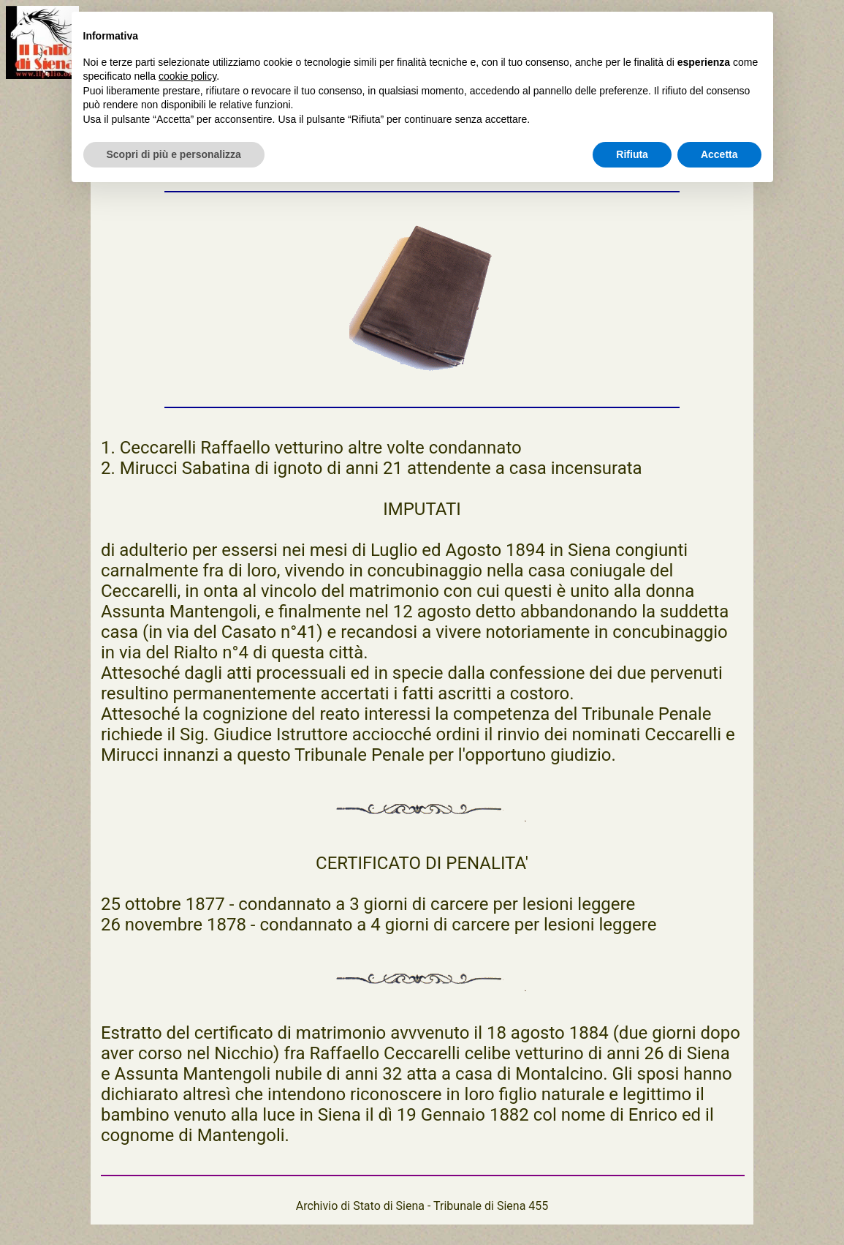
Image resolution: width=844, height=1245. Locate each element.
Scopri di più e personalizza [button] (174, 154)
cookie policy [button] (187, 76)
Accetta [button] (719, 154)
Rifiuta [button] (632, 154)
